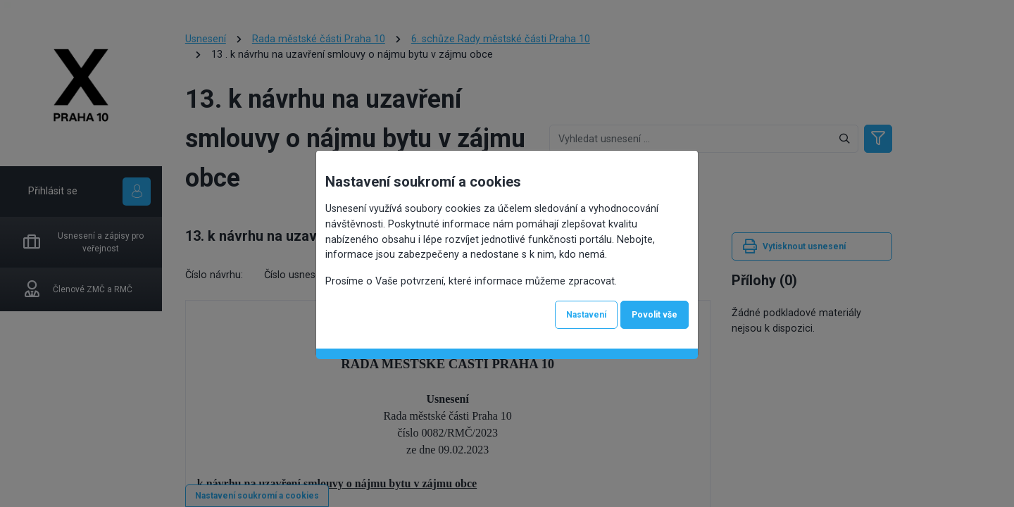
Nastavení (586, 315)
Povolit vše (654, 315)
